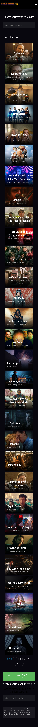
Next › (19, 664)
